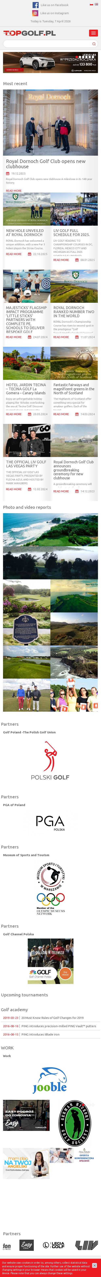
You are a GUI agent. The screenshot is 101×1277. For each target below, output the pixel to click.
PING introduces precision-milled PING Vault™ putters (49, 1026)
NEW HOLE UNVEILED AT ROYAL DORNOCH (25, 232)
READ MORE (14, 190)
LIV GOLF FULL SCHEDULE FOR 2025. (71, 232)
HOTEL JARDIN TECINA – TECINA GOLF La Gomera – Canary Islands (26, 389)
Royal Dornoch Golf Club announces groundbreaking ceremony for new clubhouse (73, 470)
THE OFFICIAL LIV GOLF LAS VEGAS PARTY (26, 464)
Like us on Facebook (54, 5)
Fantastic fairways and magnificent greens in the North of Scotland (74, 389)
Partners (10, 724)
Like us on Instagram (54, 13)
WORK (7, 1047)
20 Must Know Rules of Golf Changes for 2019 (43, 1017)
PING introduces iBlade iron (31, 1034)
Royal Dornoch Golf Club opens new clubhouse (46, 163)
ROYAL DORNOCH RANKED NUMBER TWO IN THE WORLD (73, 312)
